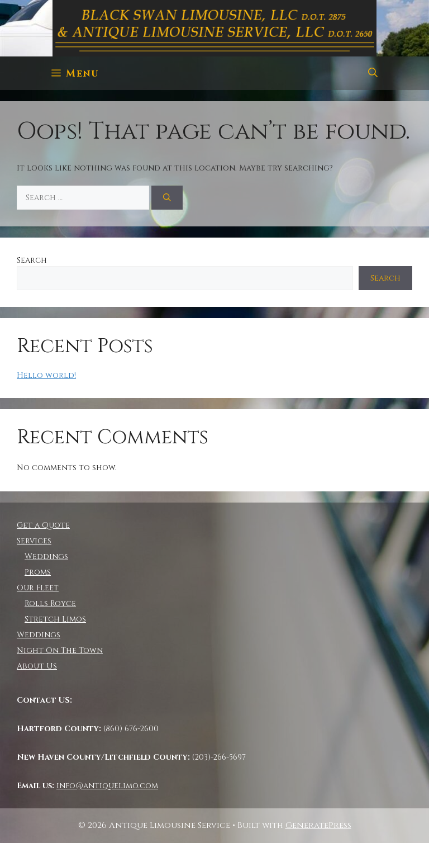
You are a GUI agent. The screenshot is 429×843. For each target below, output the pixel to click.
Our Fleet (38, 587)
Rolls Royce (50, 603)
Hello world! (46, 375)
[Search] (167, 198)
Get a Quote (43, 525)
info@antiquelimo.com (107, 785)
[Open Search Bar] (372, 73)
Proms (38, 572)
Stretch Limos (55, 619)
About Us (37, 666)
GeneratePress (318, 825)
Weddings (46, 556)
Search (32, 260)
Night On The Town (60, 650)
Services (34, 541)
